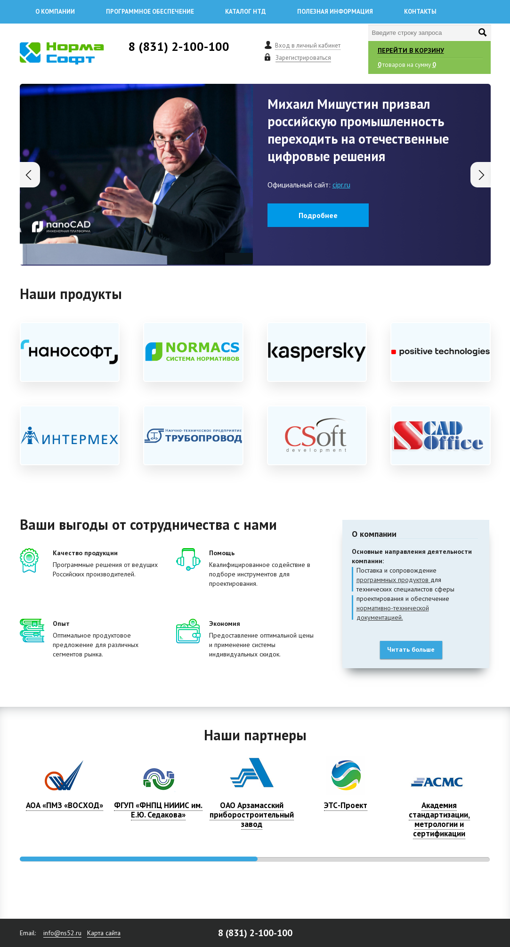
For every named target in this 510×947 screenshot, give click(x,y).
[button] (480, 174)
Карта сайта (104, 933)
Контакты (420, 12)
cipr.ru (341, 184)
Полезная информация (335, 12)
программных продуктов (392, 579)
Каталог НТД (245, 12)
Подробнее (318, 215)
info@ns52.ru (62, 933)
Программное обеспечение (150, 12)
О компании (55, 12)
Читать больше (411, 649)
